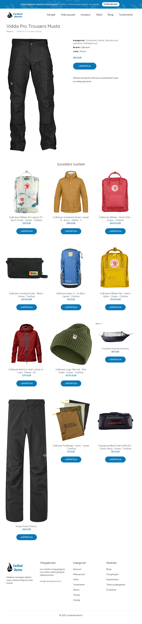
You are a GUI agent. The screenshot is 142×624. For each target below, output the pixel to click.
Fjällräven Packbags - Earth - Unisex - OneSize (71, 451)
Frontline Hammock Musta (115, 352)
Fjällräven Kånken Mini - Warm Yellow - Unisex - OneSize (115, 299)
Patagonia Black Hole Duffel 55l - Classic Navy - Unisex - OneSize (115, 451)
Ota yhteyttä (112, 578)
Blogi (110, 16)
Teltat (99, 16)
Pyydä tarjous (110, 4)
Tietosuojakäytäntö (115, 588)
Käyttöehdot (112, 583)
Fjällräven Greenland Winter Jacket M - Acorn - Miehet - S (71, 222)
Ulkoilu (101, 44)
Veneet (76, 598)
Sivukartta (111, 593)
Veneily (76, 604)
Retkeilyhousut (90, 47)
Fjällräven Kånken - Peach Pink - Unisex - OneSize (115, 222)
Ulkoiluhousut (111, 44)
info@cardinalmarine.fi (50, 585)
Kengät (51, 16)
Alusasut (85, 16)
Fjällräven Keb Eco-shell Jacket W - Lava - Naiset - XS (27, 375)
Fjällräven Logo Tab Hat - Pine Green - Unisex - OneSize (71, 375)
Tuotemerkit (126, 16)
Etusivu (10, 35)
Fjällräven (77, 47)
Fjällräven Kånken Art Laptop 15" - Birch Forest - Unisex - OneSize (26, 222)
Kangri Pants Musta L (26, 530)
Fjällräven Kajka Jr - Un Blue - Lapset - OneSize (71, 299)
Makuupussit (68, 16)
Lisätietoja (85, 70)
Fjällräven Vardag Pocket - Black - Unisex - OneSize (26, 299)
